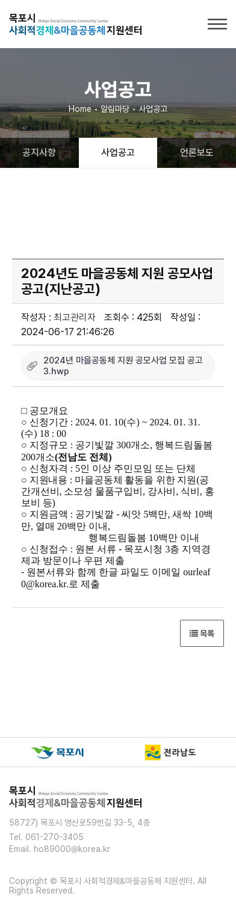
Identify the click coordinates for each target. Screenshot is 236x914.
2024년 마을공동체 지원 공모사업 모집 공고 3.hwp (123, 366)
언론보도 (197, 152)
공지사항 (39, 152)
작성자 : (58, 317)
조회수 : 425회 (133, 317)
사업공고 (118, 152)
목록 (202, 633)
